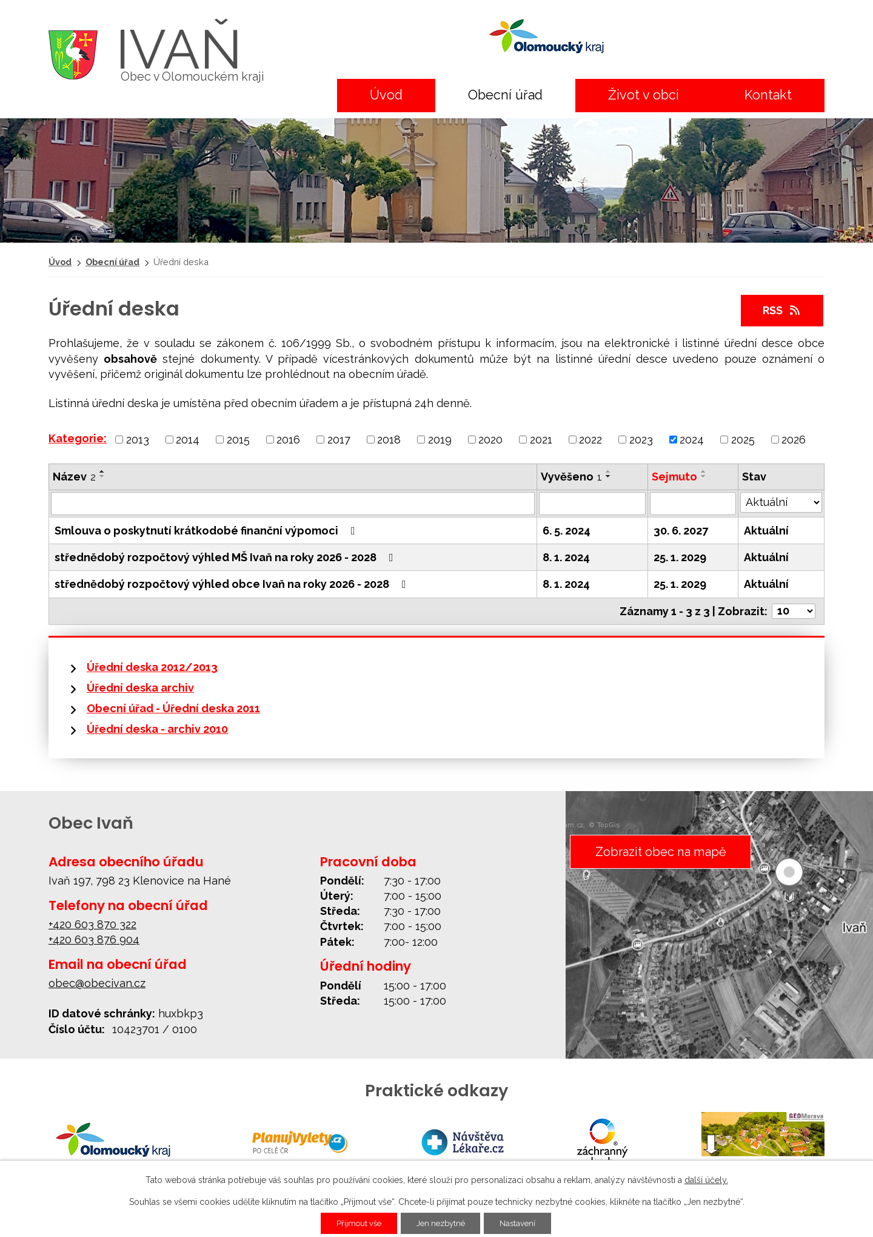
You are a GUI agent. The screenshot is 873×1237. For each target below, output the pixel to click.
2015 (238, 439)
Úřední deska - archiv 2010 (157, 729)
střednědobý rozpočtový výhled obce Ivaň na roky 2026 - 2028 (233, 584)
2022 (590, 439)
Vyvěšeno (571, 476)
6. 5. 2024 (566, 530)
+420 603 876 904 (93, 939)
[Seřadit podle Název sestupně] (102, 476)
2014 (187, 439)
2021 (541, 439)
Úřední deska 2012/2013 (152, 667)
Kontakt (768, 95)
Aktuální (766, 530)
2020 (490, 439)
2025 (743, 439)
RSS (782, 310)
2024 (692, 439)
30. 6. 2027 (681, 530)
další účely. (706, 1180)
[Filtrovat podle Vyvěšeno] (592, 503)
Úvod (386, 95)
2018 (389, 439)
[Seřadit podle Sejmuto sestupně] (704, 476)
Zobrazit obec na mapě (658, 852)
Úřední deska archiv (140, 687)
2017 (338, 439)
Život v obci (643, 95)
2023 (641, 439)
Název (74, 476)
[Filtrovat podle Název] (293, 503)
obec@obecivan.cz (97, 983)
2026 (793, 439)
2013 (137, 439)
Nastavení (524, 1223)
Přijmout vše (353, 1223)
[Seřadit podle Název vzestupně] (102, 471)
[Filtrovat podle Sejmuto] (693, 503)
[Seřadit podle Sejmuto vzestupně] (704, 471)
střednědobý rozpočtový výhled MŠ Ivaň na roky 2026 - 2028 (226, 557)
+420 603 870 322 (92, 924)
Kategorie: (77, 438)
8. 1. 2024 (566, 557)
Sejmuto (674, 476)
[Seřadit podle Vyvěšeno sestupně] (608, 476)
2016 (288, 439)
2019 (440, 439)
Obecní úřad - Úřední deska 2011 (173, 708)
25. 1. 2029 (680, 557)
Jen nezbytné (441, 1223)
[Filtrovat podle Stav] (781, 502)
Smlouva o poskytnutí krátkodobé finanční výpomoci (207, 530)
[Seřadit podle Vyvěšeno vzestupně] (608, 471)
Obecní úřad (505, 95)
